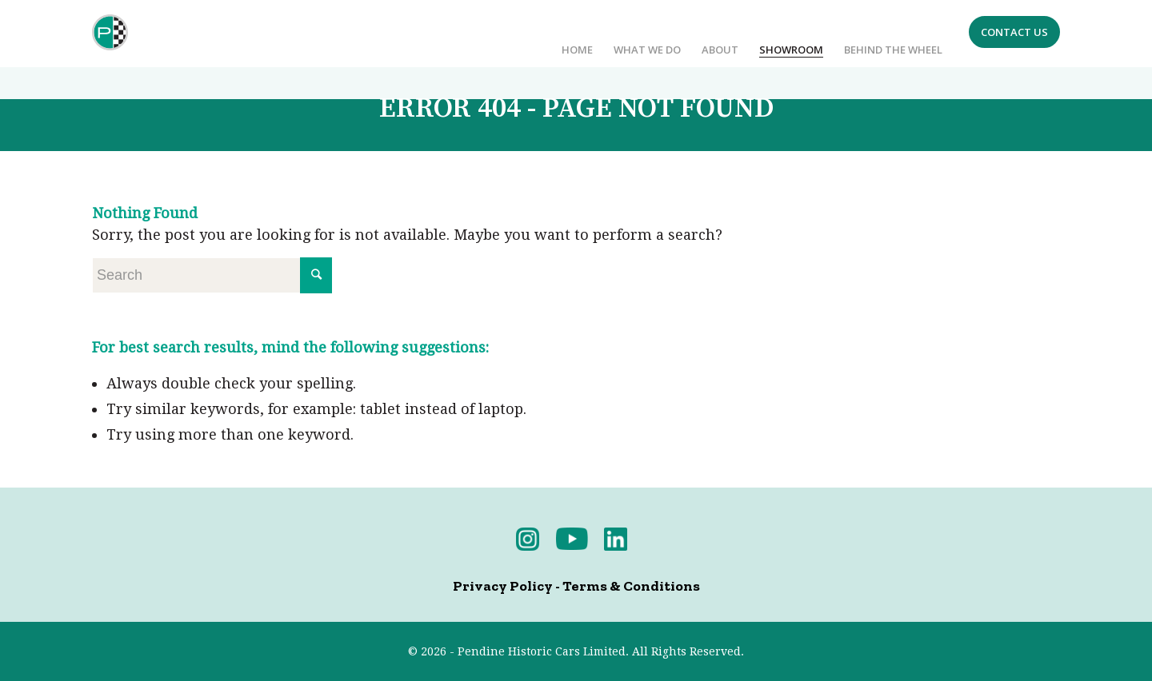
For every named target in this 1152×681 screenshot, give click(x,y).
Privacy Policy (503, 586)
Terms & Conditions (631, 586)
